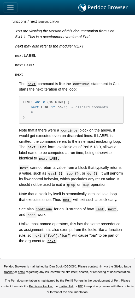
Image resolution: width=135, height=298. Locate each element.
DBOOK (69, 266)
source (43, 21)
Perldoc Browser (103, 7)
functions (19, 21)
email (21, 271)
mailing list (66, 286)
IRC (80, 286)
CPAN (54, 21)
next (33, 21)
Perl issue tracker (40, 286)
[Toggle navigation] (10, 7)
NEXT (79, 46)
